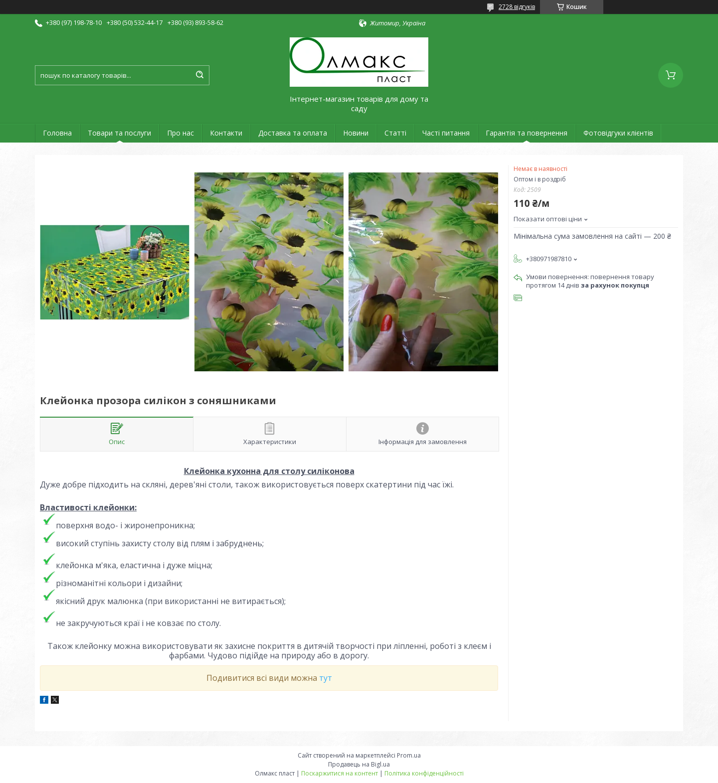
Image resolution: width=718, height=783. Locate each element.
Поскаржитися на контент (339, 773)
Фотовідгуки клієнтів (618, 133)
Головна (57, 133)
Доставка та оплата (292, 133)
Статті (395, 133)
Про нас (180, 133)
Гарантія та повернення (526, 133)
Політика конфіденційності (424, 773)
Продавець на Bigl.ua (359, 764)
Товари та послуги (119, 133)
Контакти (226, 133)
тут (325, 677)
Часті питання (446, 133)
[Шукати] (199, 75)
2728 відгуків (517, 6)
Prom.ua (409, 755)
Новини (355, 133)
